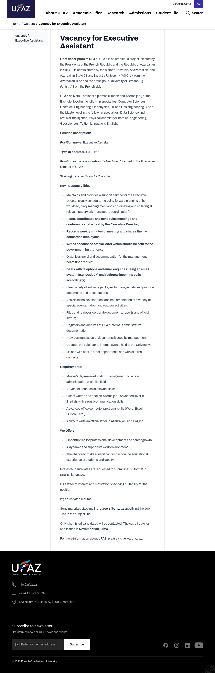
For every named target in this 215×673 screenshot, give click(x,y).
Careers (29, 23)
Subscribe (77, 644)
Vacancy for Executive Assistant (29, 38)
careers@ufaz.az (112, 508)
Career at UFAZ (181, 3)
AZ (199, 4)
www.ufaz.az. (133, 538)
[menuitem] (56, 13)
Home (16, 23)
